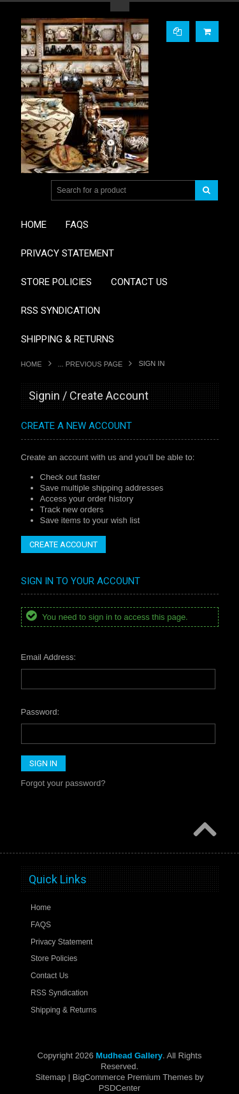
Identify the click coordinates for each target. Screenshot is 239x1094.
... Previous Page (90, 364)
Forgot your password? (63, 783)
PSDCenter (120, 1088)
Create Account (63, 544)
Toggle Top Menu (119, 6)
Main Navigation (32, 190)
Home (31, 364)
